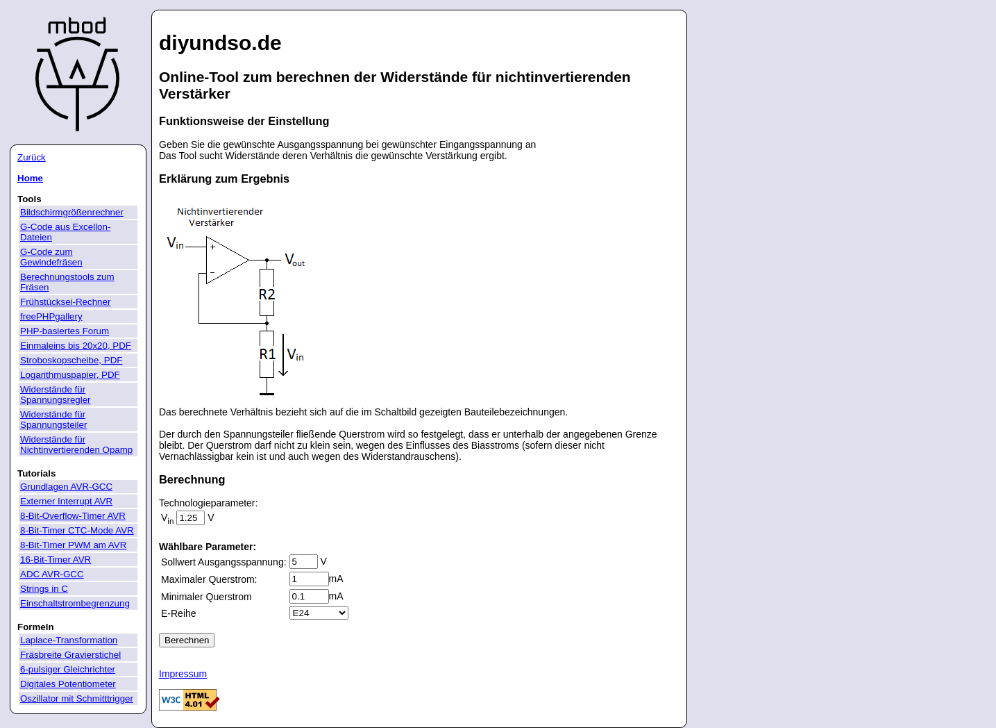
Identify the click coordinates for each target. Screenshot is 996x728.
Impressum (183, 673)
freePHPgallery (51, 316)
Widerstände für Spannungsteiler (53, 419)
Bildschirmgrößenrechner (72, 212)
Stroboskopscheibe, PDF (71, 360)
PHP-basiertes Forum (64, 331)
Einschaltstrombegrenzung (75, 603)
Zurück (31, 157)
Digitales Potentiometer (68, 684)
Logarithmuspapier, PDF (70, 375)
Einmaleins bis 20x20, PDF (75, 345)
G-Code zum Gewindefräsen (51, 257)
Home (30, 178)
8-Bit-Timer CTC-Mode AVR (77, 530)
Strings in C (44, 589)
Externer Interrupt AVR (66, 501)
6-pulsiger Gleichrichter (67, 669)
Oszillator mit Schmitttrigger (76, 698)
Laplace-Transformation (68, 640)
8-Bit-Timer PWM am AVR (73, 545)
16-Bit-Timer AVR (55, 559)
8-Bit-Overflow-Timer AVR (73, 516)
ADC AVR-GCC (52, 574)
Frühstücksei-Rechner (65, 302)
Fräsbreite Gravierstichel (70, 655)
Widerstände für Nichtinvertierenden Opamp (76, 444)
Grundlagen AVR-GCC (66, 486)
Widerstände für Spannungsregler (55, 394)
